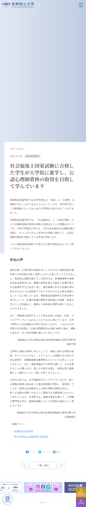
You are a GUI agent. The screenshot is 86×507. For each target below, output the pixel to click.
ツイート (46, 452)
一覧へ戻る (43, 465)
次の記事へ (24, 465)
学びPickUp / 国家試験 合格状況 (31, 436)
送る (58, 452)
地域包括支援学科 (32, 156)
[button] (81, 5)
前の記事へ (61, 465)
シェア (32, 452)
